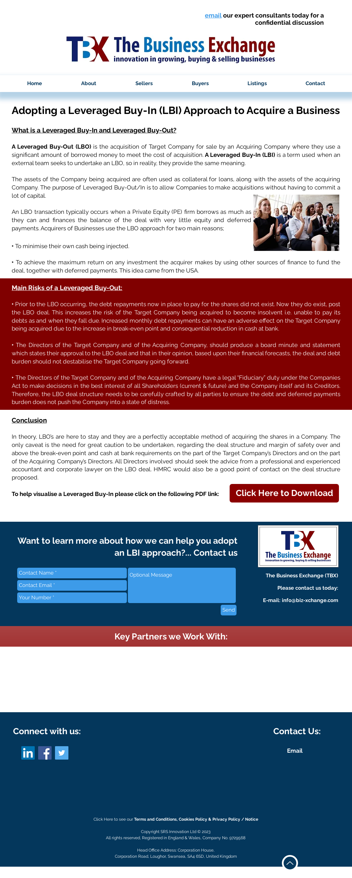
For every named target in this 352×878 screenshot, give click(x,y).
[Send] (228, 610)
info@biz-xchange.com (310, 600)
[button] (89, 83)
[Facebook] (45, 753)
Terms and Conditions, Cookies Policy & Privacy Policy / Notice (196, 819)
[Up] (290, 863)
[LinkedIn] (28, 753)
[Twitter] (61, 753)
